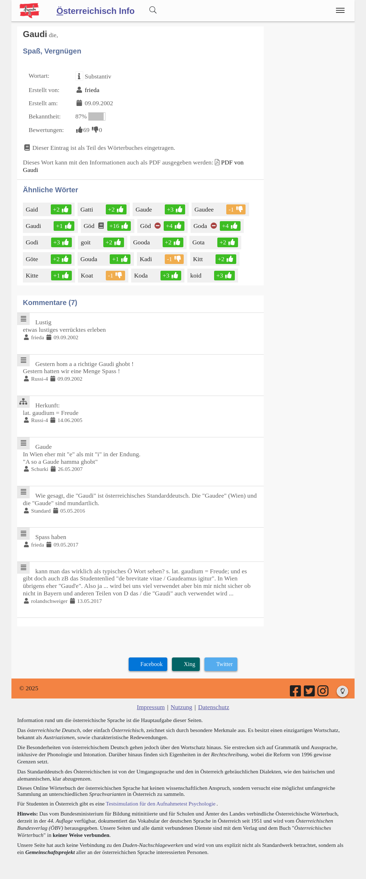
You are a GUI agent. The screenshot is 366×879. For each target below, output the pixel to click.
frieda (92, 89)
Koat (87, 275)
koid (196, 275)
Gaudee (204, 209)
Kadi (146, 259)
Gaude (144, 209)
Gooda (142, 242)
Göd (89, 225)
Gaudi (34, 225)
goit (86, 242)
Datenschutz (213, 707)
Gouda (89, 259)
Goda (200, 225)
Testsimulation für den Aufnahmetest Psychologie (161, 804)
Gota (199, 242)
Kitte (32, 275)
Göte (33, 259)
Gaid (32, 209)
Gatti (87, 209)
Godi (32, 242)
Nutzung (181, 707)
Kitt (198, 259)
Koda (141, 275)
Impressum (151, 707)
